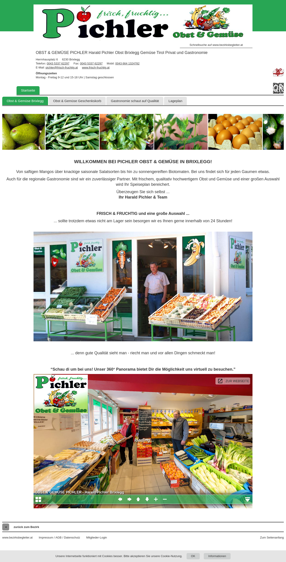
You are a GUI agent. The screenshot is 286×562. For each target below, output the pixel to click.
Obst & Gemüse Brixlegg (25, 101)
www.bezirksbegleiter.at (17, 537)
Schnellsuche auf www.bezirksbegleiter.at (216, 45)
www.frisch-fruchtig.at (96, 67)
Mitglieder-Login (96, 537)
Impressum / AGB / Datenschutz (59, 537)
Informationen (217, 556)
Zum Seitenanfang (272, 537)
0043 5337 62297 (58, 63)
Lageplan (175, 101)
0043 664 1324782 (127, 63)
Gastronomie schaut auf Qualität (135, 101)
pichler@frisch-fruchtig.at (62, 67)
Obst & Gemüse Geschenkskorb (77, 101)
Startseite (28, 90)
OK (193, 556)
